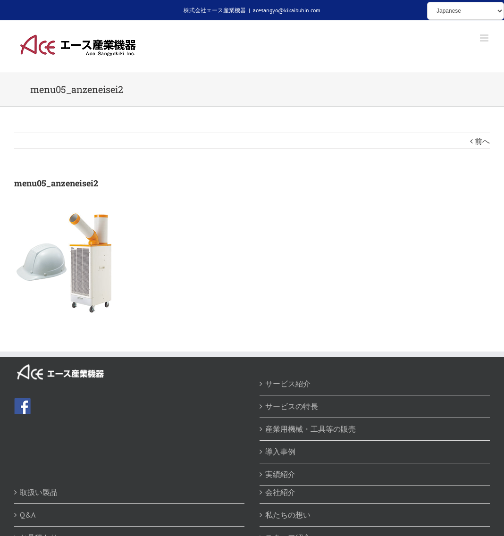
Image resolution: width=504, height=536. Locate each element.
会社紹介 (280, 492)
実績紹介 (280, 474)
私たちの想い (288, 514)
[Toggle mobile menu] (485, 38)
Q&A (27, 514)
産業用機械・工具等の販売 (310, 429)
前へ (482, 141)
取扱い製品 (39, 492)
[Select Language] (465, 11)
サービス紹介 (288, 383)
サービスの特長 (291, 406)
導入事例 (280, 451)
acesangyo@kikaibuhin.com (286, 10)
